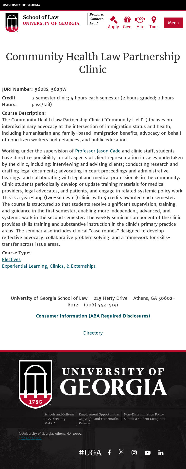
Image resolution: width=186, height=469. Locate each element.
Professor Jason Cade (97, 151)
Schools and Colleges (59, 414)
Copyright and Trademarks (98, 419)
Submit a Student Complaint (145, 419)
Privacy (84, 423)
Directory (93, 333)
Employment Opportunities (99, 414)
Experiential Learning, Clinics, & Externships (49, 266)
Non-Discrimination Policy (144, 414)
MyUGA (49, 423)
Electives (11, 259)
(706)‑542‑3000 (30, 438)
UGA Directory (55, 419)
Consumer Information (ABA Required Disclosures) (93, 316)
